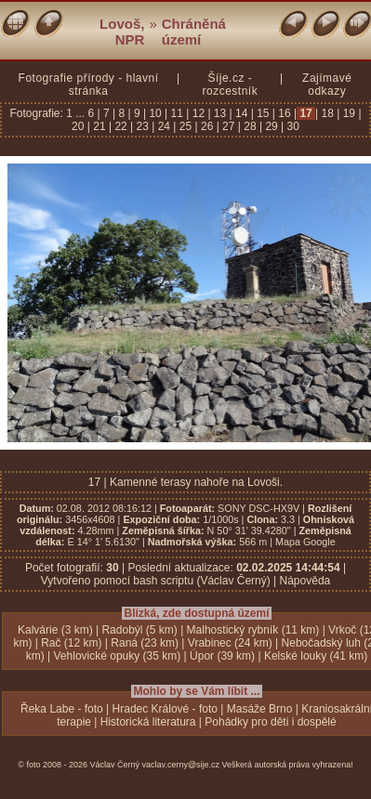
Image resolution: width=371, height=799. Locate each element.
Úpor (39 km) (222, 655)
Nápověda (305, 580)
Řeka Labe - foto (61, 708)
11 (176, 113)
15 (263, 113)
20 (79, 126)
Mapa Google (305, 541)
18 (327, 113)
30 (291, 126)
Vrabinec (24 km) (230, 642)
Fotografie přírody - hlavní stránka (89, 85)
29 (271, 126)
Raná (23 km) (145, 642)
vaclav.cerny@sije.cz (181, 764)
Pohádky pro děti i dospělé (270, 721)
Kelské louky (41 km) (315, 655)
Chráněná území (194, 31)
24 (163, 126)
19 (348, 113)
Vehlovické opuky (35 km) (117, 655)
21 (99, 126)
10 (155, 113)
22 (121, 126)
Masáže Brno (260, 708)
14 (241, 113)
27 (228, 126)
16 (284, 113)
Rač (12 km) (71, 642)
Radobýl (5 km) (139, 629)
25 (185, 126)
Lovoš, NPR (121, 31)
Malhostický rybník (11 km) (253, 629)
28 (250, 126)
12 (198, 113)
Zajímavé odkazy (326, 85)
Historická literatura (148, 721)
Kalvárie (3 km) (55, 629)
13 (220, 113)
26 (207, 126)
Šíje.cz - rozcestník (230, 85)
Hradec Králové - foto (165, 708)
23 (142, 126)
